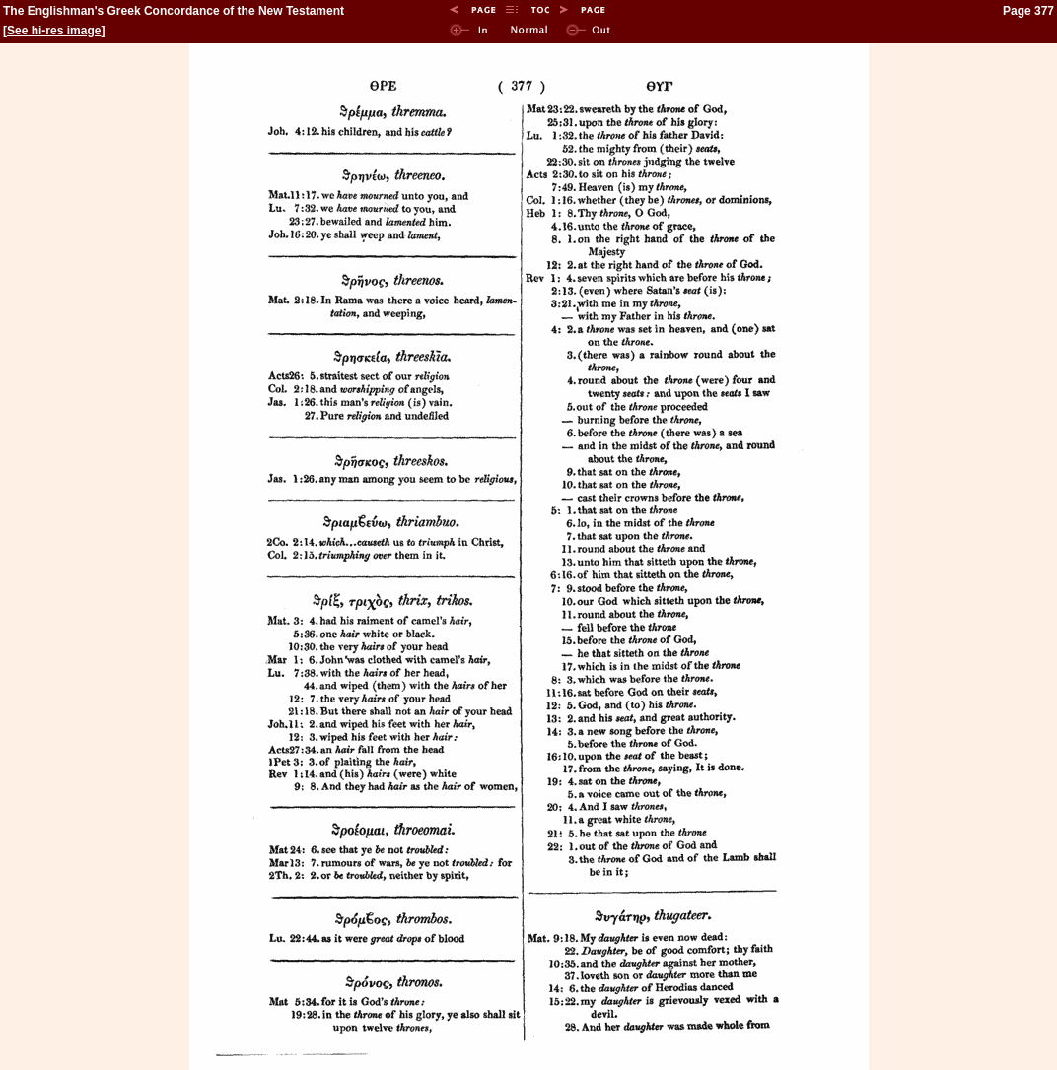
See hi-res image (54, 30)
